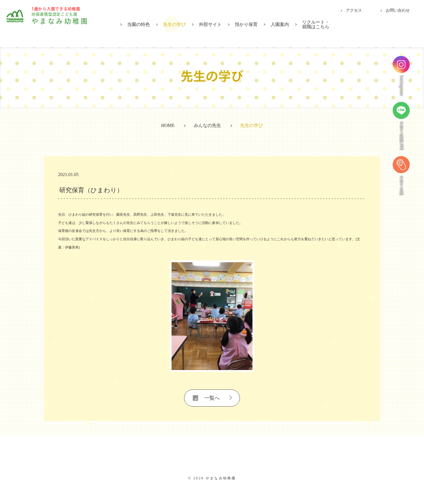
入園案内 (280, 24)
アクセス (354, 10)
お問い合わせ (398, 10)
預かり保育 (246, 24)
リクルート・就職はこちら (315, 24)
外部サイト (210, 24)
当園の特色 (138, 24)
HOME (167, 125)
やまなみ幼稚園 (68, 23)
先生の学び (174, 24)
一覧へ (212, 398)
